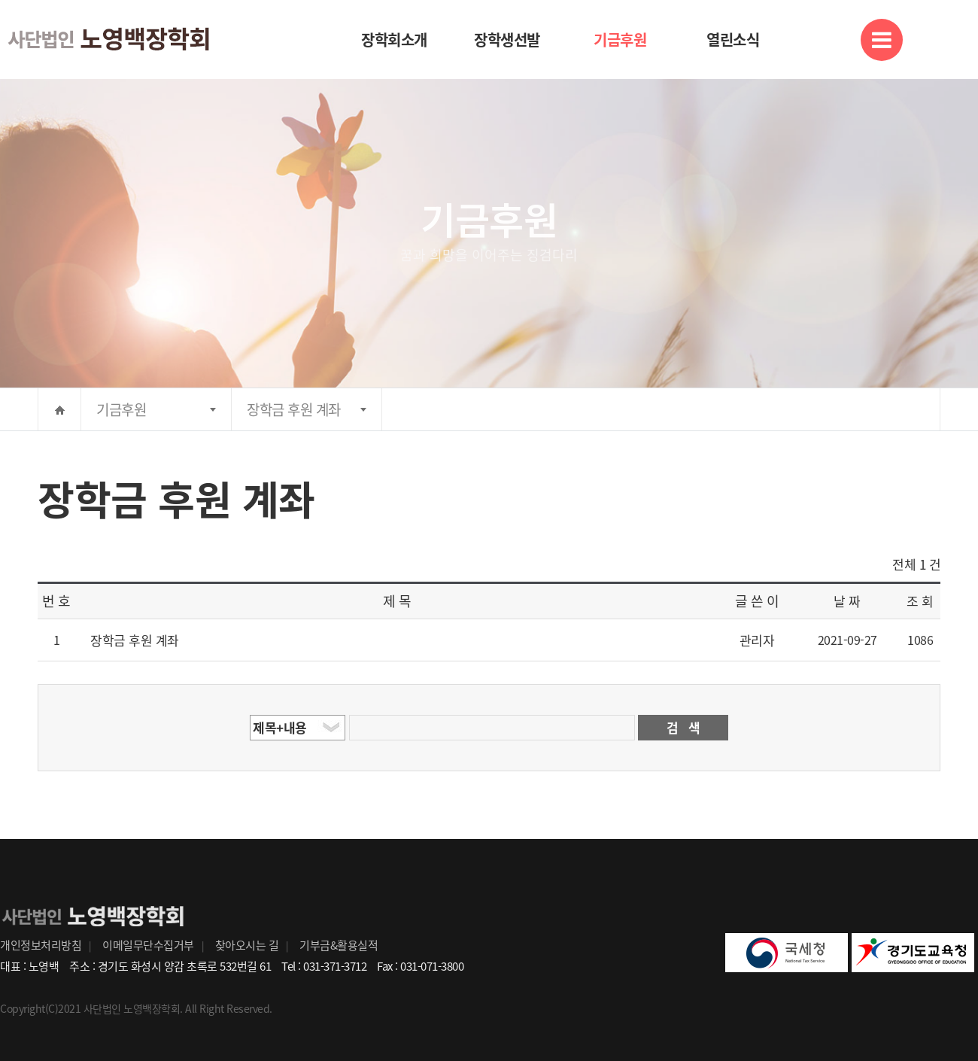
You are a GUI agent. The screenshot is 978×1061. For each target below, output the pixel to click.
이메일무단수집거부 (148, 945)
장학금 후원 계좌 (294, 409)
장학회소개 (394, 39)
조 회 (920, 600)
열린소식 (732, 39)
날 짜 (847, 600)
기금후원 (620, 39)
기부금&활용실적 (338, 945)
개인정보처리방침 (40, 945)
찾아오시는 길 (247, 945)
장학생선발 (507, 39)
